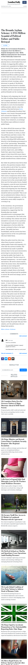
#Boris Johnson (5, 329)
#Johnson (12, 329)
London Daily (14, 2)
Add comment (23, 336)
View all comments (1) (7, 353)
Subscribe (23, 370)
